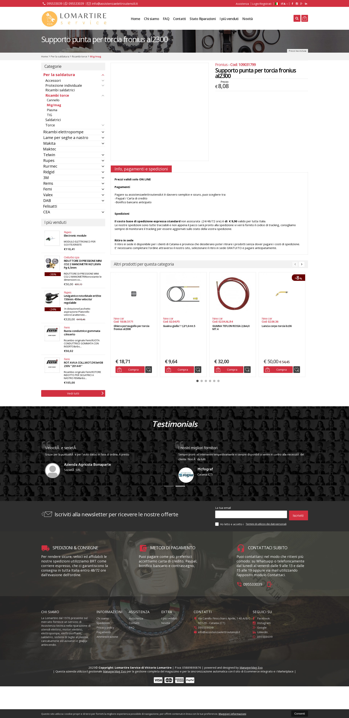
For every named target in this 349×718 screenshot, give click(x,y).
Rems (48, 183)
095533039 (52, 3)
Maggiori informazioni (232, 714)
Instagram (262, 621)
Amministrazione (107, 635)
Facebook (261, 616)
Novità (247, 18)
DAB (47, 200)
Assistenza (242, 3)
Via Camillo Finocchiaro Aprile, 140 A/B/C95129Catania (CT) (222, 618)
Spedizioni (103, 621)
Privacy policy (105, 625)
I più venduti (229, 18)
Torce (50, 125)
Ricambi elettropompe (63, 131)
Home (135, 18)
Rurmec (50, 166)
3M (46, 177)
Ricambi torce (57, 95)
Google (260, 625)
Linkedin (260, 630)
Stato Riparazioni (203, 18)
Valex (48, 194)
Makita (49, 143)
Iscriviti (298, 514)
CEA (46, 211)
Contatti (179, 18)
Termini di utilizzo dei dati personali (266, 522)
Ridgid (48, 171)
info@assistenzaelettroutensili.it (112, 3)
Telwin (49, 154)
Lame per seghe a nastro (65, 137)
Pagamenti (103, 630)
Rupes (49, 160)
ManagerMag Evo (251, 665)
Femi (47, 189)
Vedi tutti (85, 393)
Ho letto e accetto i (230, 522)
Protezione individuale (63, 85)
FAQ (166, 18)
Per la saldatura (59, 74)
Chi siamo (151, 18)
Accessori (53, 80)
